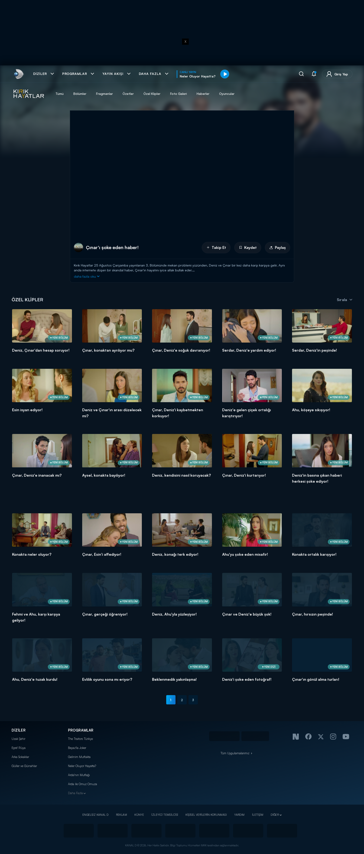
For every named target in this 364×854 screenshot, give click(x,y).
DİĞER (275, 814)
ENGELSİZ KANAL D (95, 814)
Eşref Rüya (19, 748)
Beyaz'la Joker (77, 748)
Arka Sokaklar (20, 757)
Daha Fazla (75, 793)
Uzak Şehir (18, 739)
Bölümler (79, 94)
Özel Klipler (151, 94)
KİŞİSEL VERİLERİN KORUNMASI (206, 814)
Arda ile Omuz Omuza (82, 784)
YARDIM (239, 814)
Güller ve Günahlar (24, 766)
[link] (18, 74)
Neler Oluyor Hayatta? (82, 766)
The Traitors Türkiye (80, 739)
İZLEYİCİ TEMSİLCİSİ (164, 814)
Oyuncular (226, 94)
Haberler (203, 94)
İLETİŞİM (257, 814)
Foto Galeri (178, 94)
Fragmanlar (104, 94)
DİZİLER (19, 730)
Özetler (128, 94)
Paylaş (277, 247)
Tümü (59, 94)
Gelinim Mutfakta (79, 757)
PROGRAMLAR (81, 730)
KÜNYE (139, 814)
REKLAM (121, 814)
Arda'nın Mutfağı (79, 775)
